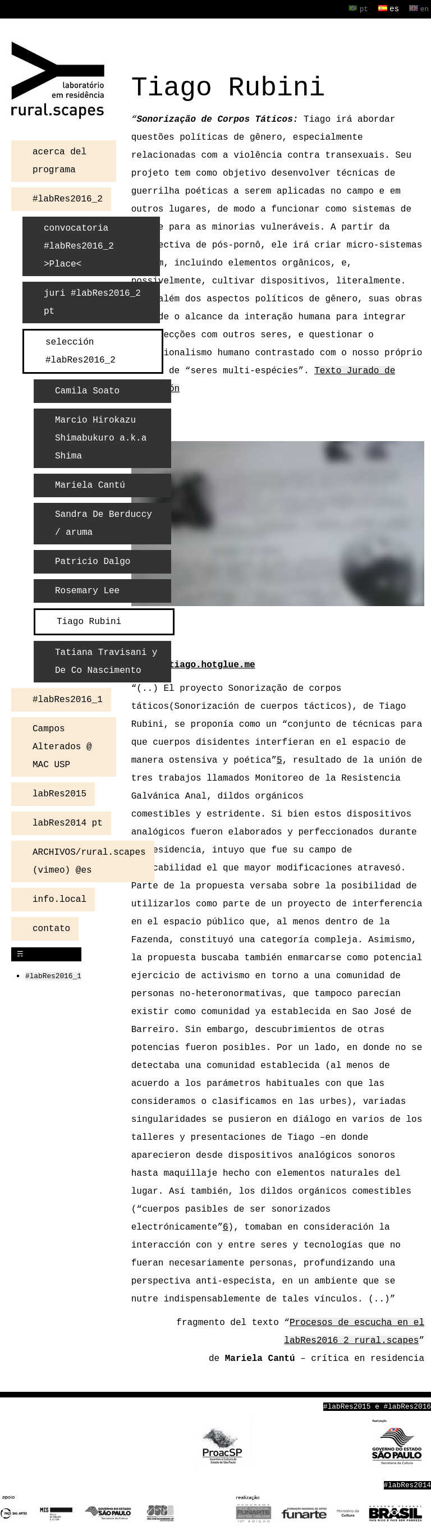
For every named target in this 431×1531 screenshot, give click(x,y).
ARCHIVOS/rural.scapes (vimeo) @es (89, 860)
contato (51, 928)
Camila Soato (87, 390)
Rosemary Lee (87, 590)
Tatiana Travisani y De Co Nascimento (106, 660)
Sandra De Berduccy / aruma (109, 522)
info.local (59, 898)
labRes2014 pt (68, 822)
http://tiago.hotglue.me (193, 664)
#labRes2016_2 (68, 198)
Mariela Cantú (90, 484)
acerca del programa (59, 160)
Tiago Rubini (89, 621)
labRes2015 (59, 793)
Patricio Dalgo (92, 560)
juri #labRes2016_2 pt (92, 301)
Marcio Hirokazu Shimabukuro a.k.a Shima (100, 437)
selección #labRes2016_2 (80, 350)
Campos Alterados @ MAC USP (62, 746)
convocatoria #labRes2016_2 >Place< (79, 245)
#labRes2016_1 (68, 699)
